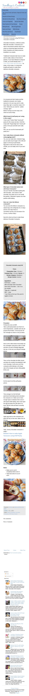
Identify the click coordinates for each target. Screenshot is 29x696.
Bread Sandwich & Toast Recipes (10, 24)
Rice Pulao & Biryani (21, 19)
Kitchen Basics (6, 34)
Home (14, 550)
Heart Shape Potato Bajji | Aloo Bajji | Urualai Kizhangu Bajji (17, 582)
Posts (7, 573)
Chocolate (18, 512)
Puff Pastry (11, 514)
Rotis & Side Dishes (19, 21)
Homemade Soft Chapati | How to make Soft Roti (17, 592)
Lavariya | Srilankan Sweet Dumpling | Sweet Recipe (17, 635)
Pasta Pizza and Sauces (8, 31)
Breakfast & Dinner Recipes (9, 16)
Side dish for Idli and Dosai (8, 19)
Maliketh (21, 691)
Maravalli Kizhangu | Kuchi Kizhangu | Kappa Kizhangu (17, 656)
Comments (8, 576)
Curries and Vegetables (8, 21)
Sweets (20, 24)
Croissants (6, 514)
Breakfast (13, 512)
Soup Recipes (18, 31)
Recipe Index (5, 10)
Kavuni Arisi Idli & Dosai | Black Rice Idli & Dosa (17, 666)
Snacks (15, 514)
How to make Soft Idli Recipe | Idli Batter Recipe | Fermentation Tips (17, 614)
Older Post (22, 550)
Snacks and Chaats (7, 29)
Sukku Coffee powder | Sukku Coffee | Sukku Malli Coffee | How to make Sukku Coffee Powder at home (18, 602)
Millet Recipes (16, 29)
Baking (8, 512)
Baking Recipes (6, 26)
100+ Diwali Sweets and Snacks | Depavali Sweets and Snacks (14, 13)
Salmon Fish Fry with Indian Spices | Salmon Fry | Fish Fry (17, 646)
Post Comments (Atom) (15, 552)
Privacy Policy (14, 688)
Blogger (17, 692)
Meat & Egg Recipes (16, 26)
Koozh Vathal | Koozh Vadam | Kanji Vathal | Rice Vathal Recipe (18, 677)
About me (13, 34)
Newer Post (6, 550)
